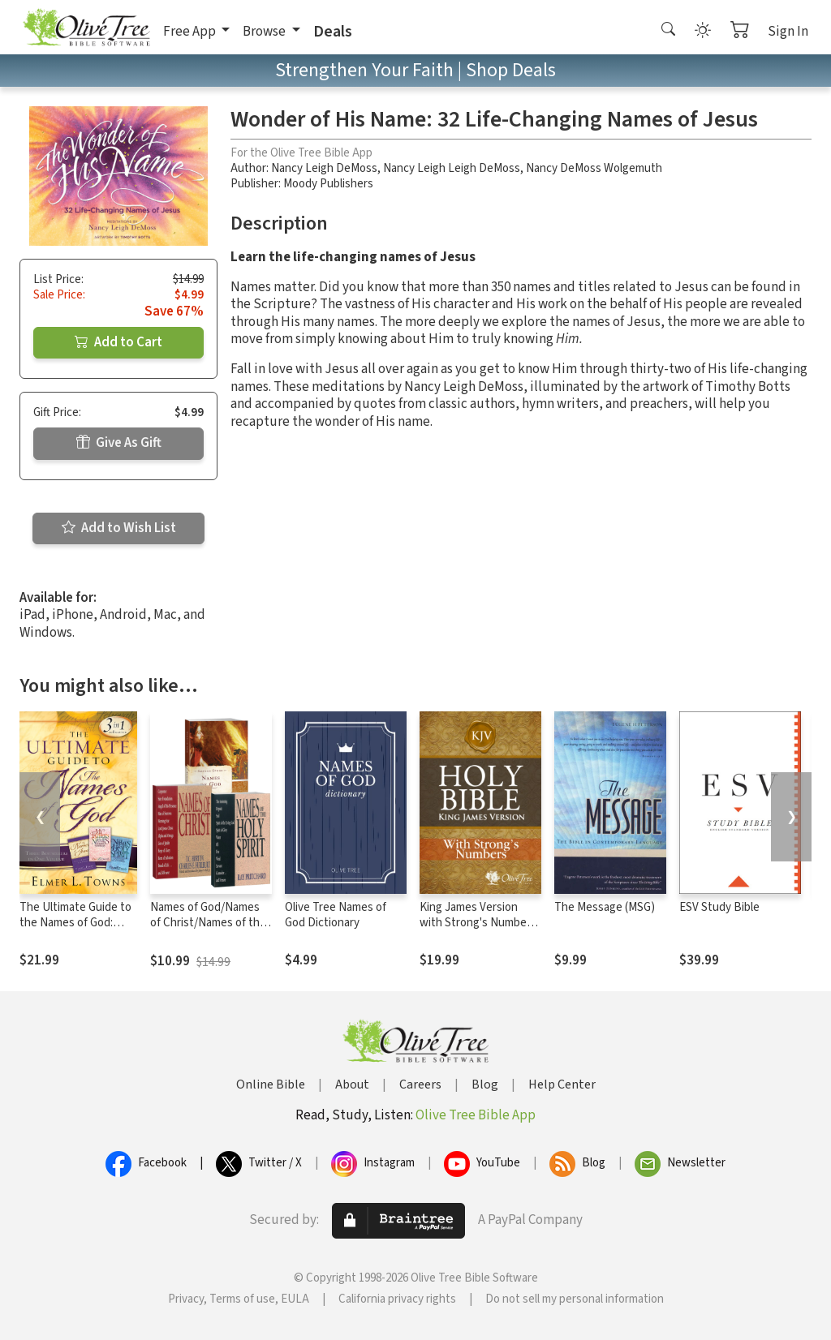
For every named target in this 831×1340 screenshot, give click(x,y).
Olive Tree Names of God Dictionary (335, 915)
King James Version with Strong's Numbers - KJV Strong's (478, 923)
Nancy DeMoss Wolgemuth (594, 168)
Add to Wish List (119, 528)
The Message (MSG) (604, 907)
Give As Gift (118, 443)
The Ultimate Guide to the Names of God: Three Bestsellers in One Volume (75, 930)
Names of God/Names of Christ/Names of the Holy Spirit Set (208, 923)
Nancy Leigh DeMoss (324, 168)
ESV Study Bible (719, 907)
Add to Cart (118, 342)
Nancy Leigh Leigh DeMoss (451, 168)
